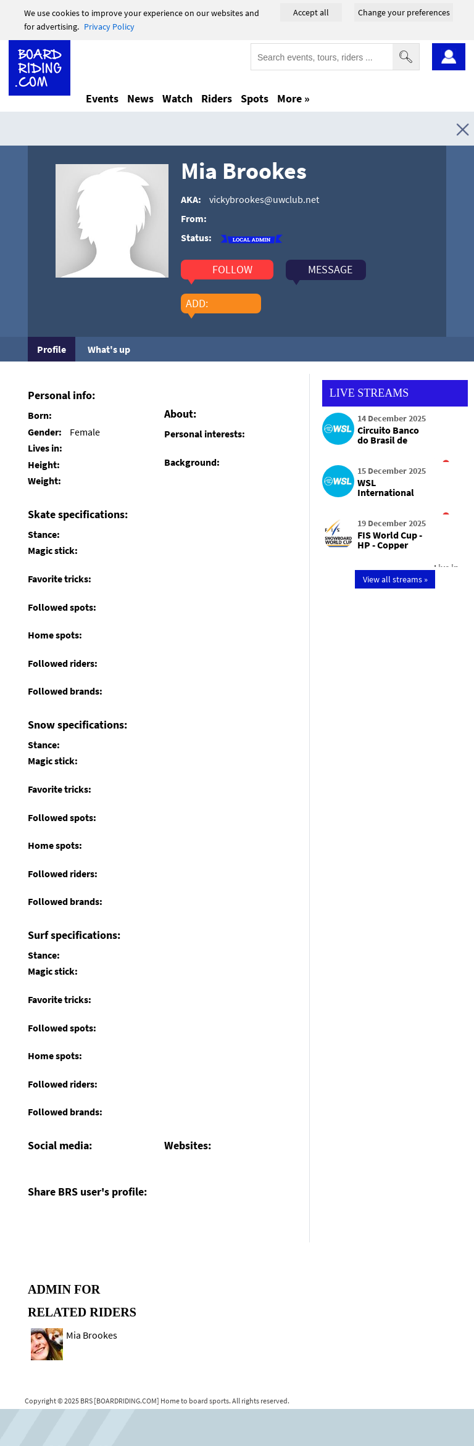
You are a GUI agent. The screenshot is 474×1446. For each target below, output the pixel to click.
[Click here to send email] (93, 1220)
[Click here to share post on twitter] (66, 1220)
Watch (177, 98)
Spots (254, 98)
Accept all (311, 12)
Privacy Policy (109, 26)
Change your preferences (404, 12)
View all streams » (395, 579)
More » (293, 98)
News (140, 98)
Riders (216, 98)
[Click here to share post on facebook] (40, 1220)
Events (102, 98)
